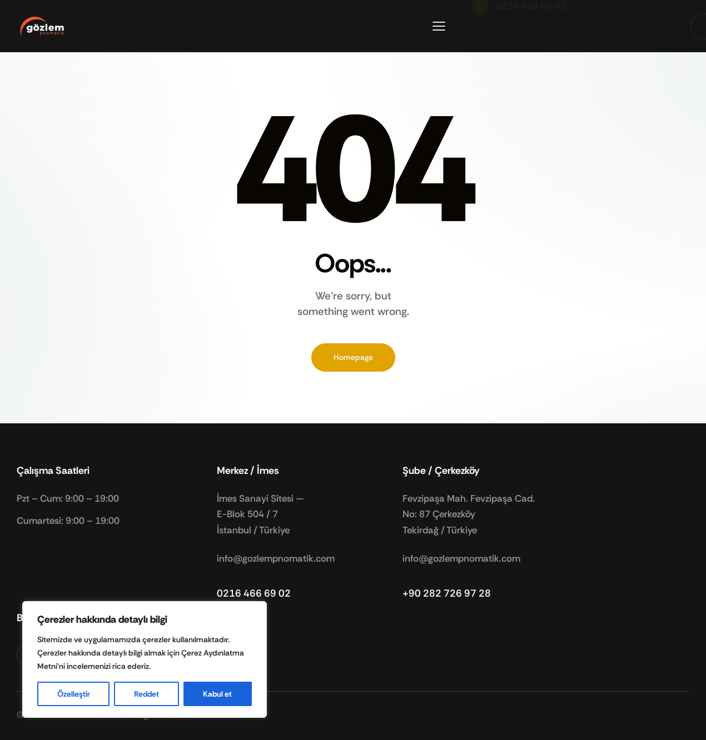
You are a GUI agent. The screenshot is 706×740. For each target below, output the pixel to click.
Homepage (353, 357)
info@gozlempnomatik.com (276, 558)
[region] (144, 659)
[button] (438, 26)
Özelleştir (73, 694)
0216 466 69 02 (254, 593)
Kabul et (217, 694)
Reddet (146, 694)
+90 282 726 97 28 (446, 593)
